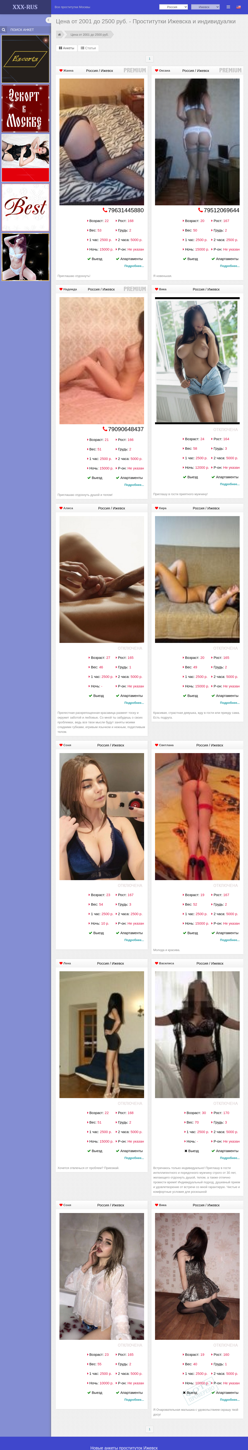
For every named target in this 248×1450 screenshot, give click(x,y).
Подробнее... (134, 266)
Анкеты (66, 48)
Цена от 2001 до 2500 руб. (90, 34)
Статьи (88, 48)
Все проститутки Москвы (72, 7)
